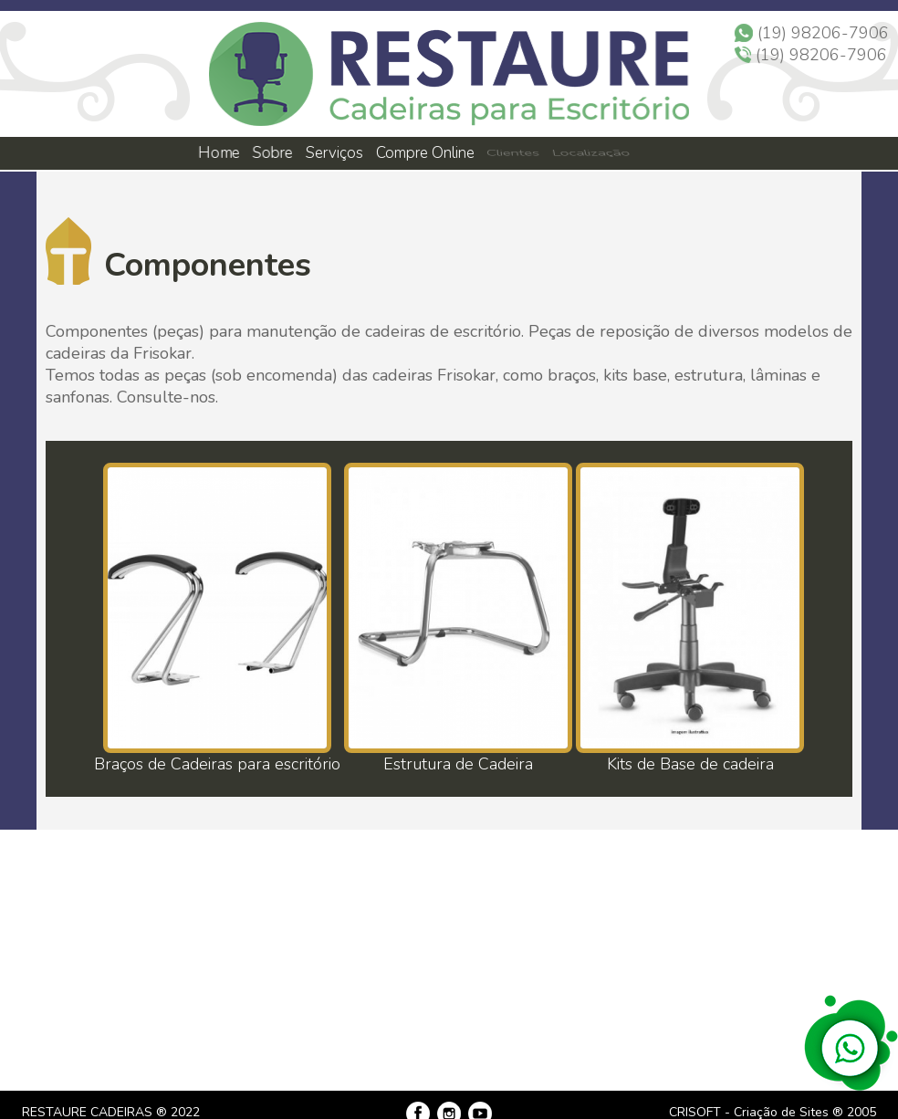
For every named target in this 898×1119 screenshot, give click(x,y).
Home (218, 152)
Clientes (512, 153)
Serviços (335, 152)
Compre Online (425, 152)
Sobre (271, 152)
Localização (589, 153)
